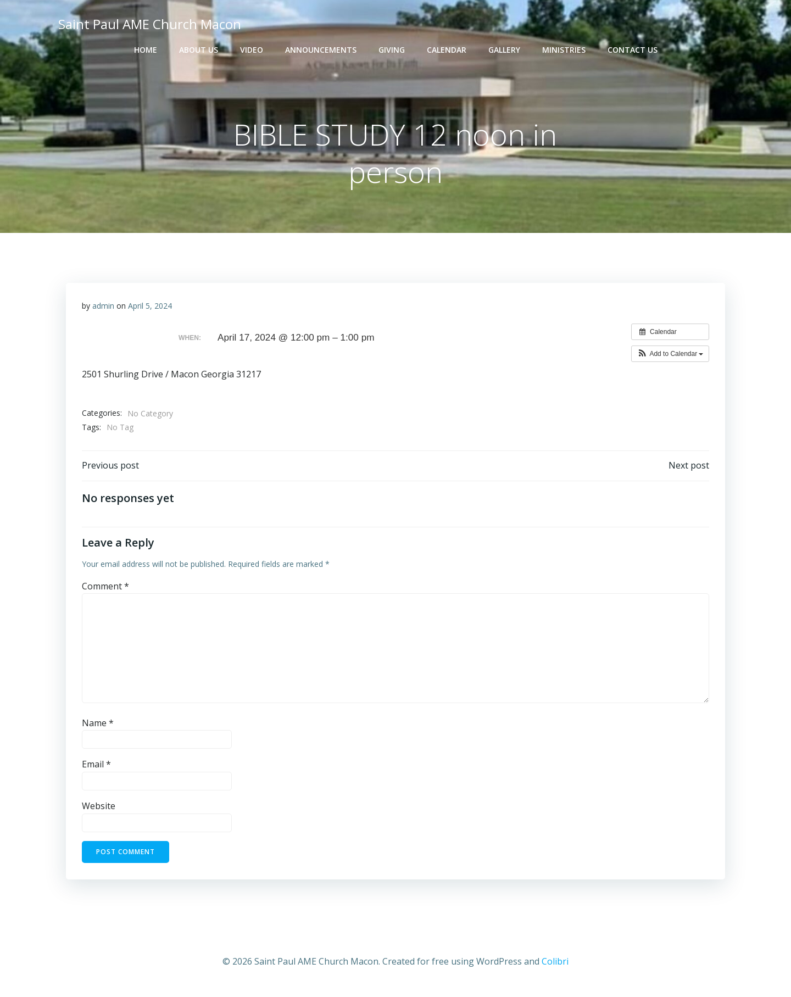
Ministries (564, 49)
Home (145, 49)
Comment (105, 589)
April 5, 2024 (150, 307)
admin (103, 307)
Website (98, 809)
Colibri (555, 964)
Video (251, 49)
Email (96, 767)
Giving (391, 49)
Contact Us (633, 49)
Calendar (446, 49)
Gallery (504, 49)
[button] (670, 356)
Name (98, 726)
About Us (198, 49)
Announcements (320, 49)
